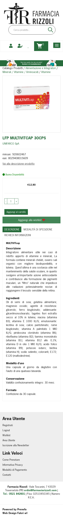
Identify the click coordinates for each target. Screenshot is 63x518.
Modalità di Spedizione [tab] (38, 229)
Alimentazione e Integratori (41, 68)
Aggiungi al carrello (16, 211)
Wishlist (6, 435)
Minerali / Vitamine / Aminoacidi (20, 72)
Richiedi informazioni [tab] (17, 235)
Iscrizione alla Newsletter (16, 445)
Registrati (8, 425)
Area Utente (9, 440)
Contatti (7, 475)
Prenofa (22, 509)
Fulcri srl (22, 513)
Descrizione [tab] (11, 229)
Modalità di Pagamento (15, 470)
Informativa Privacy (13, 465)
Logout (6, 430)
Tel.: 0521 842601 (14, 494)
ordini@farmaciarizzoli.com (40, 490)
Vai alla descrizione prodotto (19, 164)
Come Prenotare (11, 459)
